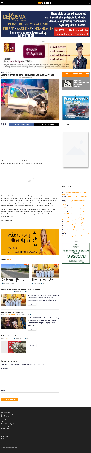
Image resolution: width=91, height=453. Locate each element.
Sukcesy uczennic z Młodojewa (12, 312)
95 (31, 314)
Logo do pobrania (5, 428)
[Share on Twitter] (46, 124)
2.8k (12, 283)
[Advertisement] (30, 144)
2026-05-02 (5, 283)
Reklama (5, 422)
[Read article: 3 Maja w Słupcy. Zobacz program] (13, 347)
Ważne (30, 77)
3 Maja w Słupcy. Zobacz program (13, 336)
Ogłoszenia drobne (7, 415)
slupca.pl (6, 77)
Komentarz (5, 368)
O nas (3, 434)
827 (42, 283)
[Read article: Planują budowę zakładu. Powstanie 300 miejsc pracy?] (15, 271)
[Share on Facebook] (21, 124)
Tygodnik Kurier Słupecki (7, 424)
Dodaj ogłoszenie (5, 419)
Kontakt (3, 438)
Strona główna (6, 412)
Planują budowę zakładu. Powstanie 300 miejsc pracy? (13, 280)
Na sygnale (8, 72)
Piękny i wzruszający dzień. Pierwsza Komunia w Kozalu (43, 280)
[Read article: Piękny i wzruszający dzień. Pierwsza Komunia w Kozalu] (45, 271)
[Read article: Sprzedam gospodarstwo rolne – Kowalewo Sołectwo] (67, 83)
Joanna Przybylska (9, 314)
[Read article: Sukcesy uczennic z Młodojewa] (13, 323)
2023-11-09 (17, 77)
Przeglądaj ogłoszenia (6, 416)
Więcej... (33, 304)
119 (26, 338)
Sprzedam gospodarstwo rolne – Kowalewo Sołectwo (81, 83)
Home (2, 72)
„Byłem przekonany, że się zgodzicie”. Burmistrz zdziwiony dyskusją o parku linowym (75, 202)
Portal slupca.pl (5, 426)
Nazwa (3, 390)
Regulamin (4, 436)
